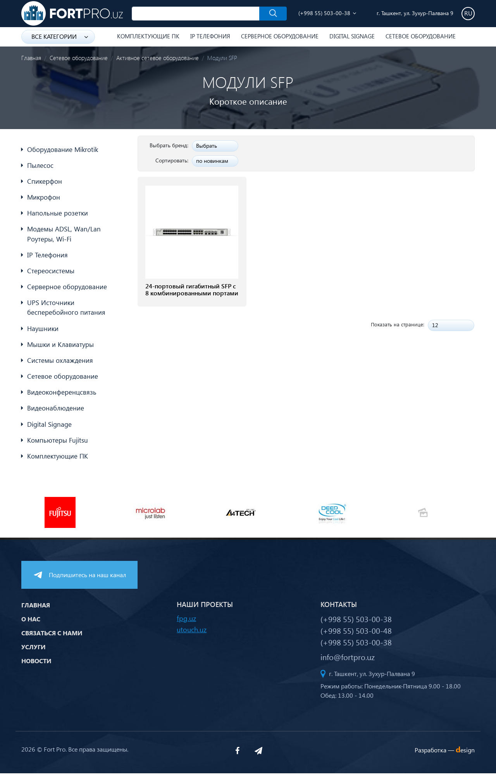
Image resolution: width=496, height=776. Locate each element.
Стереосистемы (50, 271)
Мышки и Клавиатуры (60, 345)
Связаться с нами (52, 635)
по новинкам (212, 160)
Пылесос (40, 165)
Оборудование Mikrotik (62, 149)
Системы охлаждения (60, 362)
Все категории (59, 36)
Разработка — (445, 752)
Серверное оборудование (280, 36)
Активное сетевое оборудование (157, 58)
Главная (31, 58)
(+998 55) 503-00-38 (324, 13)
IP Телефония (210, 36)
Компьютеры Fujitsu (57, 442)
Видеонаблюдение (55, 410)
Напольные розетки (57, 213)
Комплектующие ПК (148, 36)
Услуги (33, 649)
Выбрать (206, 145)
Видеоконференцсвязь (61, 394)
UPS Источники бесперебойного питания (66, 309)
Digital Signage (352, 36)
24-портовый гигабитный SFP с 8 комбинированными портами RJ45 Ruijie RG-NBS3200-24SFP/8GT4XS (191, 297)
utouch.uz (192, 632)
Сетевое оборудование (421, 36)
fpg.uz (186, 621)
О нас (30, 621)
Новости (36, 663)
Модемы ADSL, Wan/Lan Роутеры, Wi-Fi (64, 234)
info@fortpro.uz (347, 659)
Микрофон (43, 197)
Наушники (43, 330)
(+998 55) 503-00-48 (356, 633)
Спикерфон (44, 181)
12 (435, 325)
